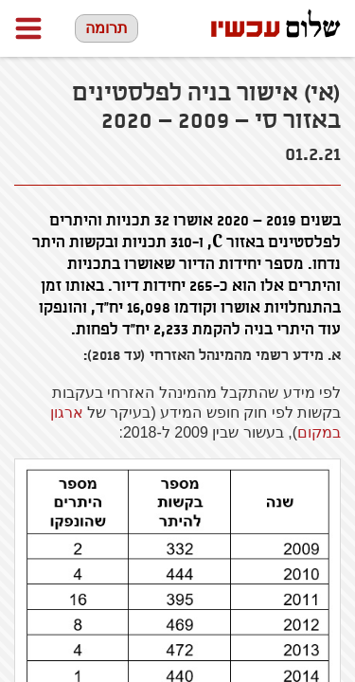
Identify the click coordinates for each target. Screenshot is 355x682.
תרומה (106, 28)
